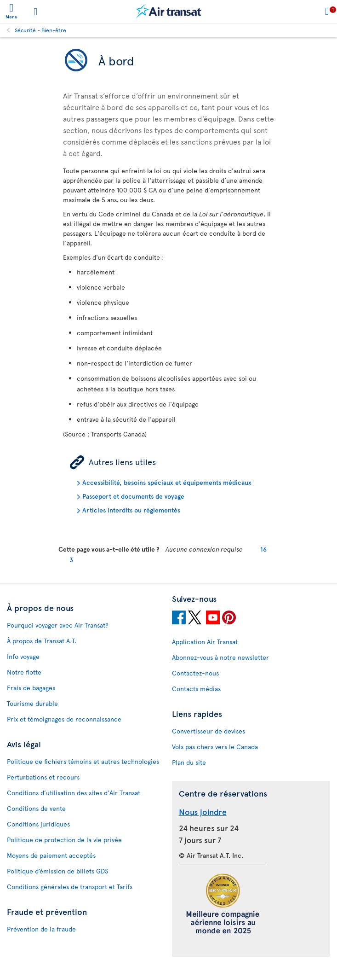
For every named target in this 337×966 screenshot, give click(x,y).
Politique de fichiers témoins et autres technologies (83, 761)
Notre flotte (24, 672)
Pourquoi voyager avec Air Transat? (57, 625)
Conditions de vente (36, 808)
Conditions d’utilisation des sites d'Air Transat (73, 792)
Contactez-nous (195, 673)
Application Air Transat (205, 641)
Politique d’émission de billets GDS (57, 871)
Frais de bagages (31, 687)
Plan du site (189, 762)
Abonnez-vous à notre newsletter (220, 657)
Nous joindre (203, 811)
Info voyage (23, 656)
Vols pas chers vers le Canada (215, 746)
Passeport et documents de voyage (133, 496)
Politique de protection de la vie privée (64, 839)
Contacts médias (196, 688)
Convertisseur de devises (208, 731)
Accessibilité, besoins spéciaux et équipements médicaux (166, 482)
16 (263, 549)
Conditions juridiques (38, 824)
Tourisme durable (32, 703)
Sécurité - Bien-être (40, 30)
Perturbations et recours (43, 777)
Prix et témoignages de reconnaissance (64, 719)
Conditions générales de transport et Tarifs (69, 886)
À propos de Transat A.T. (41, 640)
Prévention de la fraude (41, 929)
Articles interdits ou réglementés (131, 510)
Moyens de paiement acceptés (51, 855)
